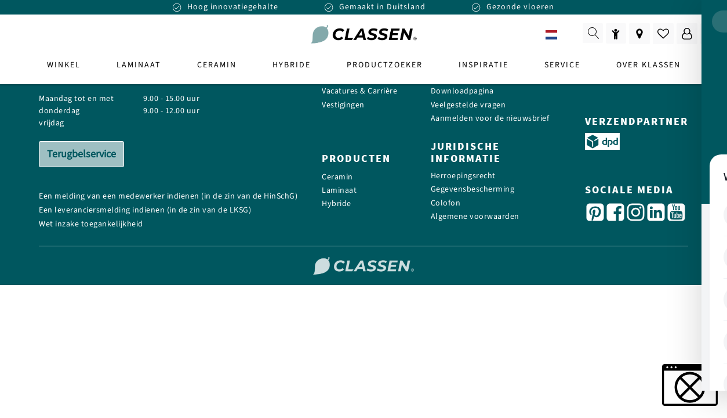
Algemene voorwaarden (475, 216)
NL (560, 35)
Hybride (336, 204)
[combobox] (560, 34)
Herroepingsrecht (463, 176)
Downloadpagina (462, 91)
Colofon (446, 203)
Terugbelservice (81, 154)
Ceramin (337, 177)
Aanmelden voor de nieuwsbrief (490, 118)
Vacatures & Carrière (359, 91)
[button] (690, 385)
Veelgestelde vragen (468, 105)
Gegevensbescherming (473, 189)
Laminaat (339, 190)
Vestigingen (343, 105)
